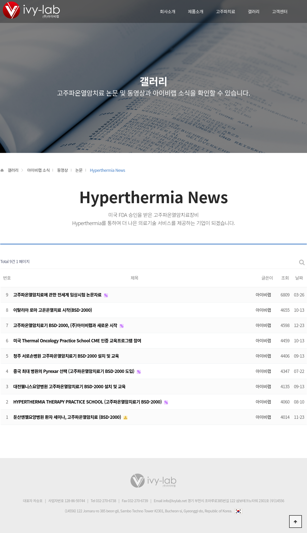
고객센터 (279, 11)
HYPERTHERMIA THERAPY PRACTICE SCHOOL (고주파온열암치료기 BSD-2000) (88, 401)
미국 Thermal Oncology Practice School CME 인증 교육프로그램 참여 (77, 340)
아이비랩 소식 (38, 170)
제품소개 (195, 11)
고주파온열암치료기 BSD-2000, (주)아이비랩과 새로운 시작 (65, 325)
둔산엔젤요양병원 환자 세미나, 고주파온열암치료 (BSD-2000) (67, 417)
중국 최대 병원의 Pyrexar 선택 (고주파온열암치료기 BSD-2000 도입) (74, 371)
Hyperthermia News (107, 170)
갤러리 (253, 11)
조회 (285, 278)
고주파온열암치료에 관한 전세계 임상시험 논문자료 (58, 294)
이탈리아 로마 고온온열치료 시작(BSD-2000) (52, 310)
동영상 (62, 170)
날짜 (299, 278)
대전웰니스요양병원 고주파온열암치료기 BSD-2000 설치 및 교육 (69, 386)
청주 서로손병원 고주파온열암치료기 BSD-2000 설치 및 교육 (66, 356)
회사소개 (167, 11)
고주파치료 (225, 11)
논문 (78, 170)
